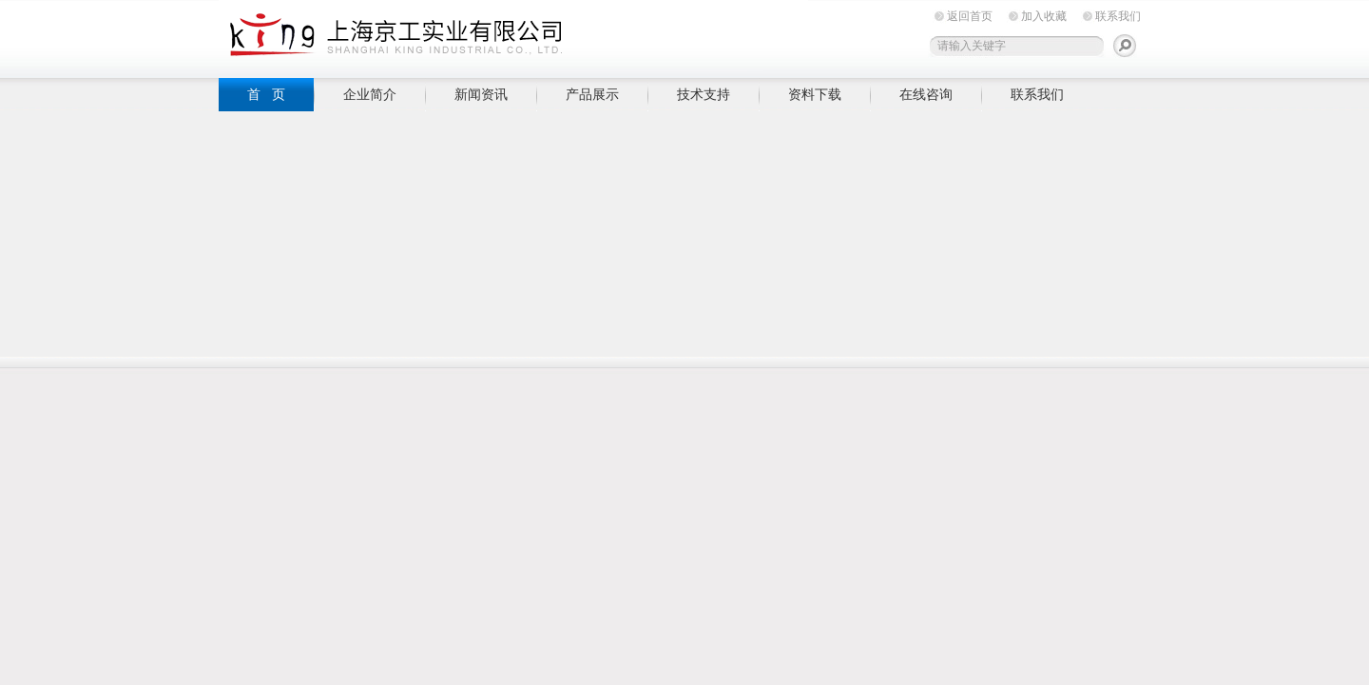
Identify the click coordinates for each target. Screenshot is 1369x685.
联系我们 (1118, 16)
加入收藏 (1044, 16)
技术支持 (703, 94)
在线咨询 (926, 94)
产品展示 (592, 94)
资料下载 (814, 94)
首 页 (266, 94)
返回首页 (970, 16)
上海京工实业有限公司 (513, 35)
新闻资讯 (481, 94)
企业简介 (369, 94)
